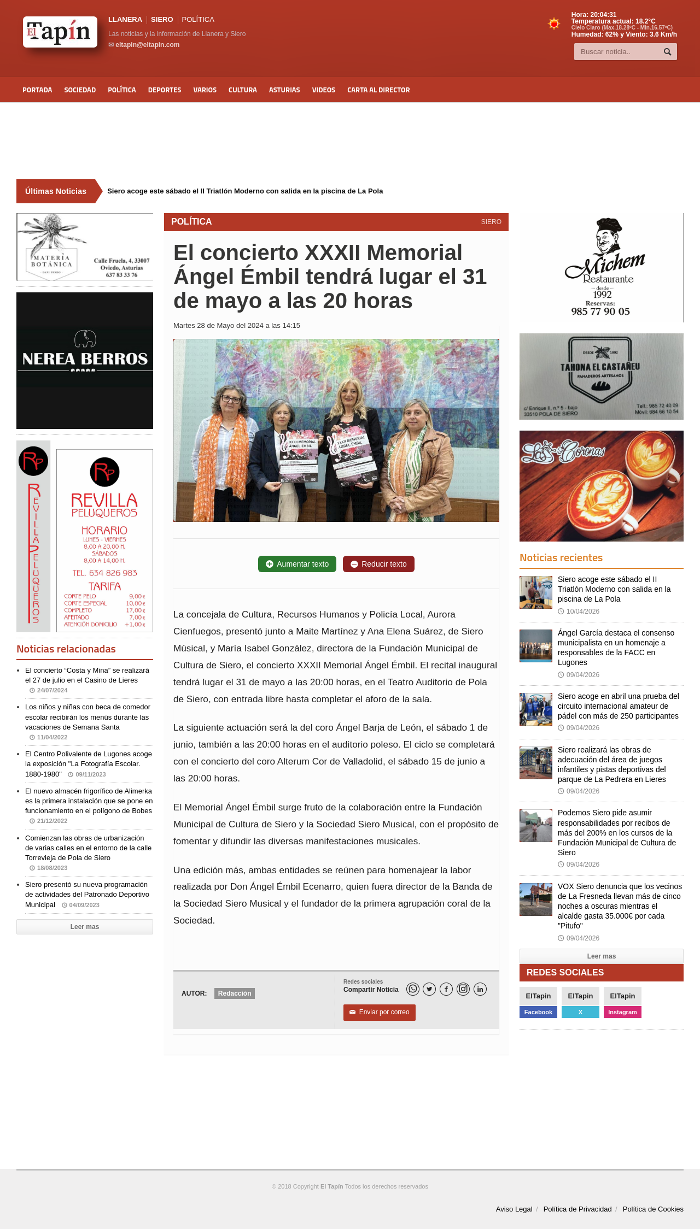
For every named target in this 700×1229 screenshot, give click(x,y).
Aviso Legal (514, 1209)
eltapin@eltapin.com (147, 45)
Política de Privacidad (578, 1209)
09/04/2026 (578, 675)
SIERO (162, 19)
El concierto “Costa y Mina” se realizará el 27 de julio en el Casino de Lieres (87, 680)
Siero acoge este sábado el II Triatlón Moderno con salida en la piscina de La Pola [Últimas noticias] (245, 191)
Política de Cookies (653, 1209)
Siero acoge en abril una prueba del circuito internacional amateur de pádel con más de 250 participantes (618, 706)
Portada (37, 89)
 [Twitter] (429, 989)
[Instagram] (463, 989)
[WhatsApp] (413, 989)
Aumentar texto (297, 564)
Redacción (235, 993)
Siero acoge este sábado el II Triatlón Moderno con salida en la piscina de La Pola (614, 589)
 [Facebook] (446, 989)
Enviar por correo (379, 1013)
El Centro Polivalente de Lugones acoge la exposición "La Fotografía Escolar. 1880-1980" (88, 764)
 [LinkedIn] (480, 989)
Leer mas (85, 927)
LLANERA (125, 19)
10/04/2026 (578, 611)
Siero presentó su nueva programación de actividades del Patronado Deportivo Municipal (87, 894)
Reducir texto (378, 564)
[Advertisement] (350, 141)
